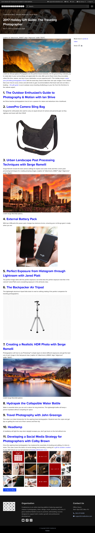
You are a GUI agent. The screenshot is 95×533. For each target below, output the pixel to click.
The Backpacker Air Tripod (25, 287)
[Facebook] (27, 520)
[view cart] (72, 1)
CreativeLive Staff (19, 29)
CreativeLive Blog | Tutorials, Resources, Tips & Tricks (20, 14)
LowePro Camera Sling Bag (26, 106)
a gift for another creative (62, 447)
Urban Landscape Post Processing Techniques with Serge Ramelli (29, 162)
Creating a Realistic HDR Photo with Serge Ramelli (34, 346)
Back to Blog (10, 490)
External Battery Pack (22, 219)
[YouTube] (23, 520)
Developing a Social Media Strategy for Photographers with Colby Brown (32, 438)
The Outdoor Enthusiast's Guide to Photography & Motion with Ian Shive (29, 94)
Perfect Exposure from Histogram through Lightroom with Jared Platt (34, 273)
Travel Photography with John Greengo (34, 415)
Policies (47, 530)
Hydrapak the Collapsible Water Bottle (33, 403)
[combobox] (57, 6)
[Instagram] (31, 520)
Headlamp (15, 427)
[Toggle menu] (92, 6)
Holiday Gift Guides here (39, 450)
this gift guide (14, 85)
